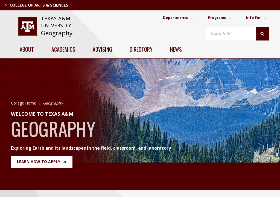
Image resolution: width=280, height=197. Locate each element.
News (176, 49)
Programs (218, 17)
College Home (23, 103)
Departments (175, 17)
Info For (256, 17)
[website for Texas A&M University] (28, 26)
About (27, 49)
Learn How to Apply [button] (41, 161)
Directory (141, 49)
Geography (56, 33)
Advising (102, 49)
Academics (63, 49)
